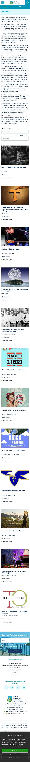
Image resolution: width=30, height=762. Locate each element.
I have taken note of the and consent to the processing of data (14, 645)
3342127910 (23, 711)
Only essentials (15, 754)
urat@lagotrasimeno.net (17, 713)
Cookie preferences (15, 758)
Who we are (15, 675)
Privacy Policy (19, 645)
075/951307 (15, 711)
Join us (15, 651)
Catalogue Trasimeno (15, 663)
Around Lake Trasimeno (15, 670)
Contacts (15, 672)
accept (15, 750)
